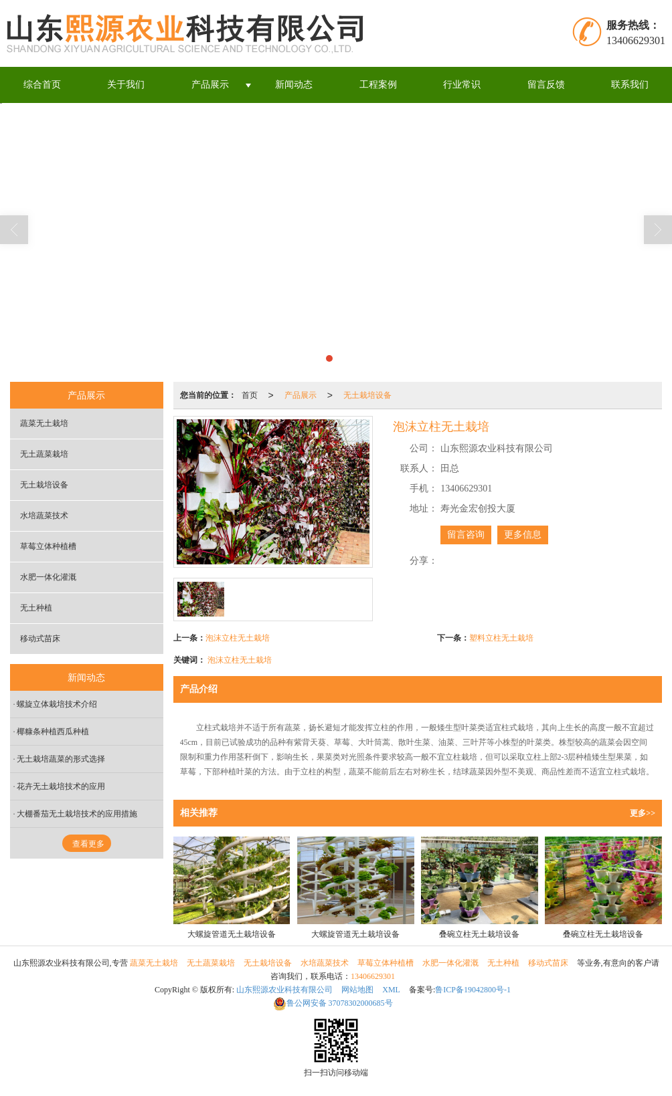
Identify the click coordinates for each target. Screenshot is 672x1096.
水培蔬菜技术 (44, 515)
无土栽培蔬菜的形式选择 (61, 759)
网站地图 (357, 989)
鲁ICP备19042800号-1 (473, 989)
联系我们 (630, 85)
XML (391, 989)
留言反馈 (546, 85)
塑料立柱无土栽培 (501, 638)
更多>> (642, 813)
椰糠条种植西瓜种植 (53, 731)
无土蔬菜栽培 (44, 454)
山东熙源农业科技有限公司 (284, 989)
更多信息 (522, 535)
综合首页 (42, 85)
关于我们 (126, 85)
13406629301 (373, 976)
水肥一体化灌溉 (48, 577)
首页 (250, 395)
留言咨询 (466, 535)
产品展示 (210, 85)
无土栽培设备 (367, 395)
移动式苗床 (40, 638)
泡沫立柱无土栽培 (237, 638)
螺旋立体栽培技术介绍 (57, 704)
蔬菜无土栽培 (44, 423)
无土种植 (36, 608)
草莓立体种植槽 (48, 546)
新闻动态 (294, 85)
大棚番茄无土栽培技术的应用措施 (77, 813)
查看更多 (88, 844)
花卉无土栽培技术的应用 (61, 786)
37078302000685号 (333, 1003)
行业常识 (462, 85)
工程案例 (378, 85)
